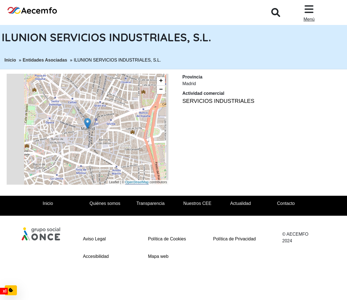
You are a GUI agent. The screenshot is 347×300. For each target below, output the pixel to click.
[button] (87, 123)
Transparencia (150, 203)
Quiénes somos (105, 203)
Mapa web (158, 256)
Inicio (10, 59)
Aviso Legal (94, 239)
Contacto (286, 203)
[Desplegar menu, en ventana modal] (309, 12)
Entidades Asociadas (45, 59)
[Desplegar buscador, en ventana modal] (276, 12)
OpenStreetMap (137, 182)
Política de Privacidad (234, 239)
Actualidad (240, 203)
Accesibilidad (96, 256)
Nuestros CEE (197, 203)
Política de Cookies (167, 239)
